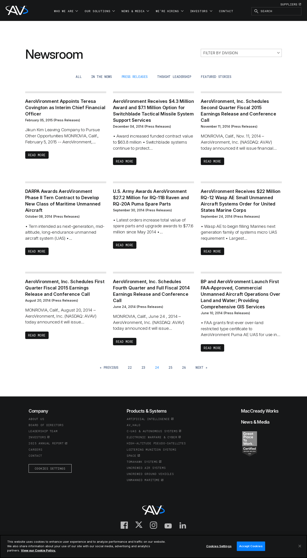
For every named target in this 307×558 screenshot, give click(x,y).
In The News (101, 77)
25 (170, 367)
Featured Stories (216, 77)
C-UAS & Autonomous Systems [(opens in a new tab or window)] (152, 431)
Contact (226, 11)
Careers (36, 449)
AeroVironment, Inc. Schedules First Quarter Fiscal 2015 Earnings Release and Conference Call (64, 288)
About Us (36, 419)
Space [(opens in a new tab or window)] (131, 455)
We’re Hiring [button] (169, 11)
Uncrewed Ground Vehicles (150, 474)
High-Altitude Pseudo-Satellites (156, 443)
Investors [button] (201, 11)
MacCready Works (259, 411)
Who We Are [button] (66, 11)
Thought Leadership (174, 77)
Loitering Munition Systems (151, 449)
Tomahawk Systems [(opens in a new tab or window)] (142, 461)
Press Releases (135, 77)
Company (38, 411)
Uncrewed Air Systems (146, 468)
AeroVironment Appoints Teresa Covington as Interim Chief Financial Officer (65, 108)
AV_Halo (133, 425)
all (78, 77)
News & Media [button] (135, 11)
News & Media (255, 422)
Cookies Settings (50, 468)
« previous (109, 367)
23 (143, 367)
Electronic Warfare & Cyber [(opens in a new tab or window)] (152, 437)
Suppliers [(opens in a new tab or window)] (289, 4)
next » (201, 367)
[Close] (300, 546)
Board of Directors (46, 425)
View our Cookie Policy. (38, 550)
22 (130, 367)
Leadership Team (43, 431)
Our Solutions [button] (100, 11)
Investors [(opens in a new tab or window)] (37, 437)
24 (157, 367)
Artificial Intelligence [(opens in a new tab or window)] (148, 419)
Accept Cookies (251, 546)
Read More (37, 155)
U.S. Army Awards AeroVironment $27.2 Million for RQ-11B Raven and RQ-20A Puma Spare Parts (151, 198)
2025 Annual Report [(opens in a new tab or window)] (46, 443)
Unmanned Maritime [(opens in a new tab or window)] (143, 480)
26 (184, 367)
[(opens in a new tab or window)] (250, 443)
